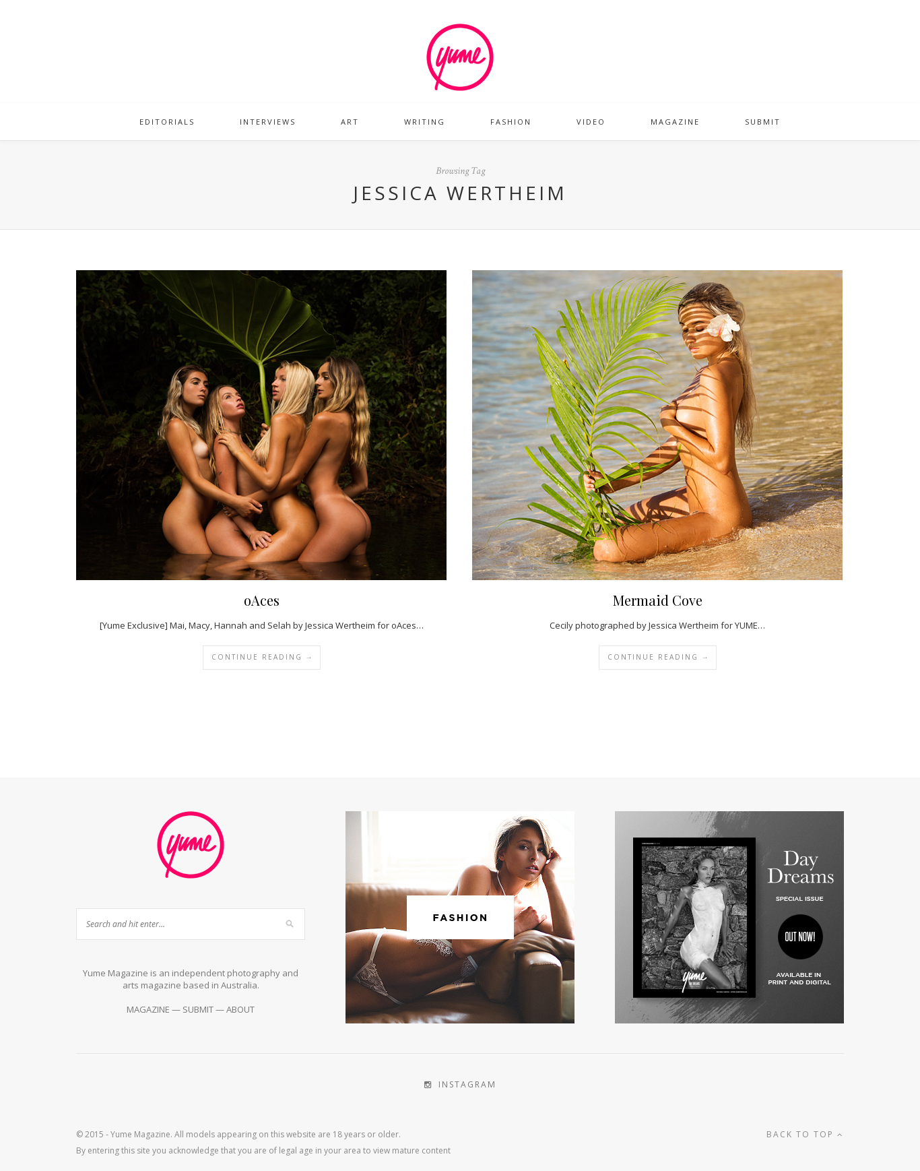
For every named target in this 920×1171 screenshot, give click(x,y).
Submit (763, 122)
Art (350, 122)
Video (591, 122)
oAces (262, 600)
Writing (424, 122)
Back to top (805, 1134)
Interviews (268, 122)
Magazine (675, 122)
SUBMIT (198, 1009)
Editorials (167, 122)
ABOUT (240, 1009)
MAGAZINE (148, 1009)
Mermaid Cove (657, 600)
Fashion (510, 122)
